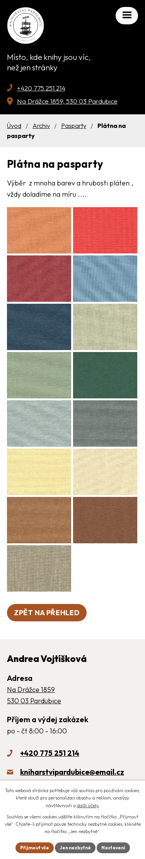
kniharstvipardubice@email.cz (72, 772)
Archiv (41, 125)
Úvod (14, 125)
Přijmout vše (34, 847)
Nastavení (113, 847)
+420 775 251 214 (41, 88)
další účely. (88, 805)
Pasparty (73, 125)
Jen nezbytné (75, 847)
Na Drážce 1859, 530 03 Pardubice (67, 101)
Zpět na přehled (47, 612)
